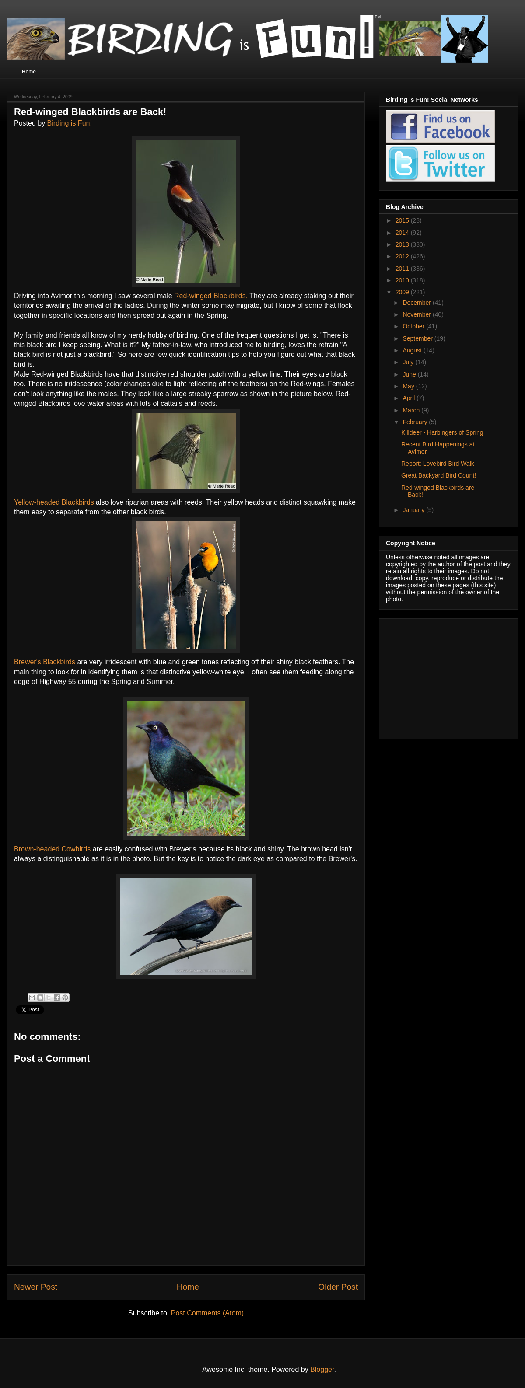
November (417, 314)
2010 (403, 280)
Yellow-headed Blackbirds (55, 502)
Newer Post (35, 1286)
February (415, 421)
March (411, 410)
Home (29, 72)
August (412, 350)
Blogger (322, 1369)
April (409, 397)
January (414, 509)
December (417, 302)
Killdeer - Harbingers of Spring (442, 432)
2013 (403, 244)
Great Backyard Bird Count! (438, 475)
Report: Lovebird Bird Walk (437, 463)
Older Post (338, 1286)
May (409, 386)
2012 (403, 256)
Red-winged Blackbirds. (211, 296)
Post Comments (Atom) (207, 1313)
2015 (403, 220)
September (418, 338)
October (414, 326)
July (408, 362)
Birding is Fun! (69, 123)
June (409, 374)
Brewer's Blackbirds (45, 662)
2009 (403, 292)
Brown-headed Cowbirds (53, 849)
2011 (403, 268)
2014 (403, 232)
